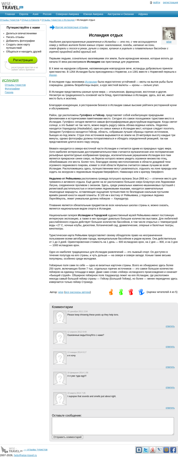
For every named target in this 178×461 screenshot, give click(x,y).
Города (9, 92)
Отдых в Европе (30, 20)
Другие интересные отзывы (68, 27)
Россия (47, 14)
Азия (35, 14)
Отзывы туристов (9, 20)
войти (156, 2)
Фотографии (12, 88)
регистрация (170, 2)
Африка (143, 14)
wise (169, 41)
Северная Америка (67, 14)
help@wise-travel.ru (25, 458)
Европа (23, 14)
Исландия (10, 80)
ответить (170, 326)
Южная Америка (93, 14)
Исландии (91, 81)
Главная (10, 14)
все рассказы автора (77, 292)
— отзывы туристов (23, 452)
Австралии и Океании (121, 14)
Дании (53, 75)
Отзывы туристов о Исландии (58, 20)
